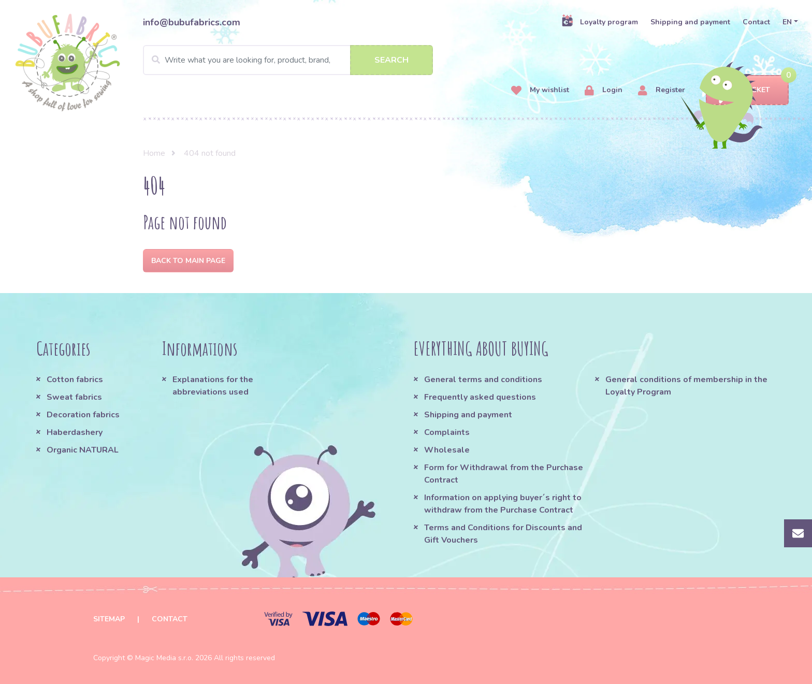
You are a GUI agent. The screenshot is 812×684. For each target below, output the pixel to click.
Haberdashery (75, 432)
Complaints (447, 432)
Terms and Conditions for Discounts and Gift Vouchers (503, 534)
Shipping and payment (690, 22)
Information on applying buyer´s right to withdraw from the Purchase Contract (503, 504)
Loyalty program (599, 22)
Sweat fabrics (74, 397)
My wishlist (540, 90)
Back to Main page (188, 261)
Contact (756, 22)
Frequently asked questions (480, 397)
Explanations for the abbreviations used (212, 386)
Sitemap (109, 619)
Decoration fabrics (83, 414)
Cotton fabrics (75, 379)
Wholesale (447, 450)
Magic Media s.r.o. (164, 658)
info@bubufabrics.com (191, 22)
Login (603, 90)
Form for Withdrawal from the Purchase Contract (503, 474)
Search (391, 60)
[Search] (288, 60)
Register (661, 90)
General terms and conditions (483, 379)
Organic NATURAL (83, 450)
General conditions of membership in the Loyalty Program (686, 386)
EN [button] (787, 22)
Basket (747, 90)
